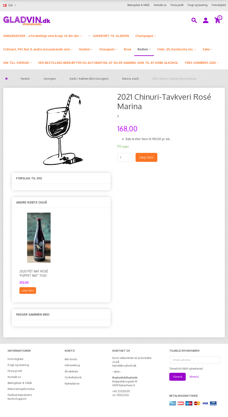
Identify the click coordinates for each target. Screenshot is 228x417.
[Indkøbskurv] (218, 20)
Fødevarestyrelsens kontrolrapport (20, 396)
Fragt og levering (198, 5)
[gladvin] (42, 20)
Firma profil (177, 5)
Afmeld (194, 376)
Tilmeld (177, 376)
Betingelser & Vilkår (138, 5)
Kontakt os (160, 5)
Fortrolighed (219, 5)
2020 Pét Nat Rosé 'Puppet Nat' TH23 (33, 273)
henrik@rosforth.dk (124, 365)
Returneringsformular (21, 389)
